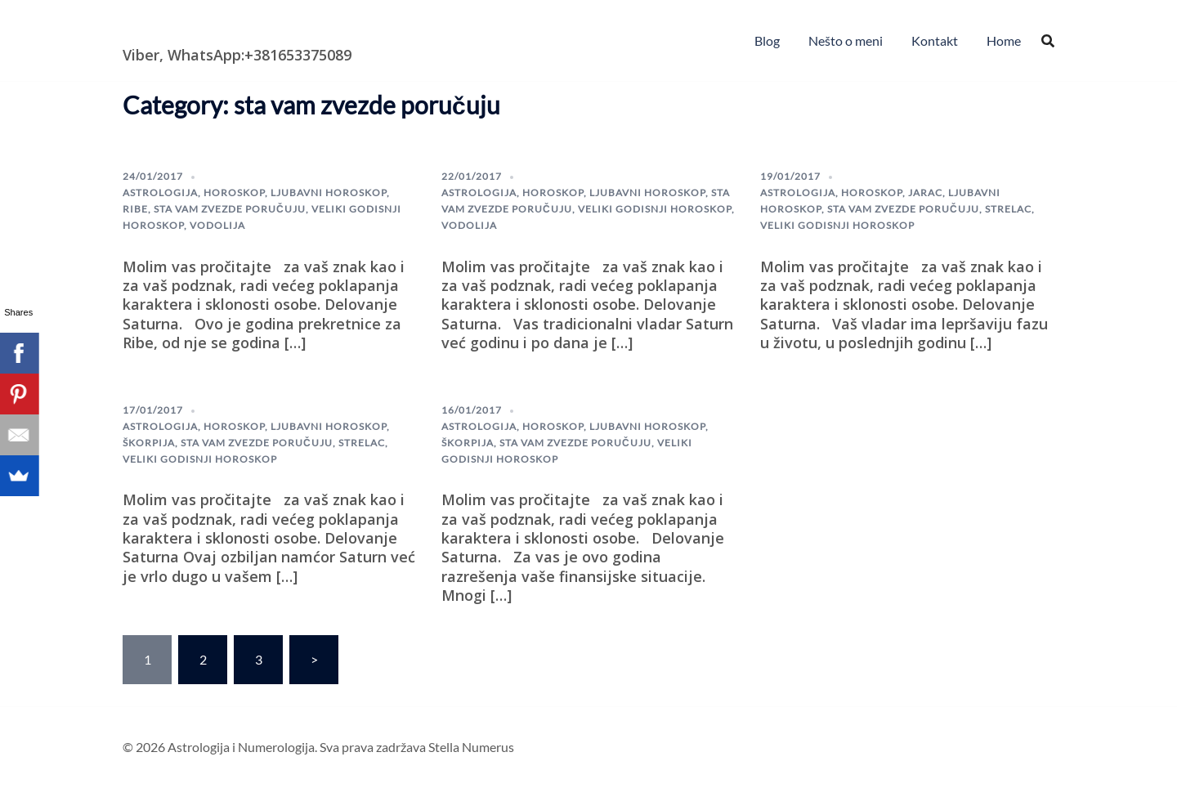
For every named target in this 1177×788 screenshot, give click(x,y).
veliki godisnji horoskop (655, 209)
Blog (767, 40)
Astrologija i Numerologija (217, 28)
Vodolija (217, 225)
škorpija (149, 443)
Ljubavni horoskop (329, 192)
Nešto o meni (845, 40)
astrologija (160, 192)
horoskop (234, 192)
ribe (135, 209)
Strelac (1008, 209)
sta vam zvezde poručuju (230, 209)
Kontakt (934, 40)
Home (1004, 40)
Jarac (925, 192)
